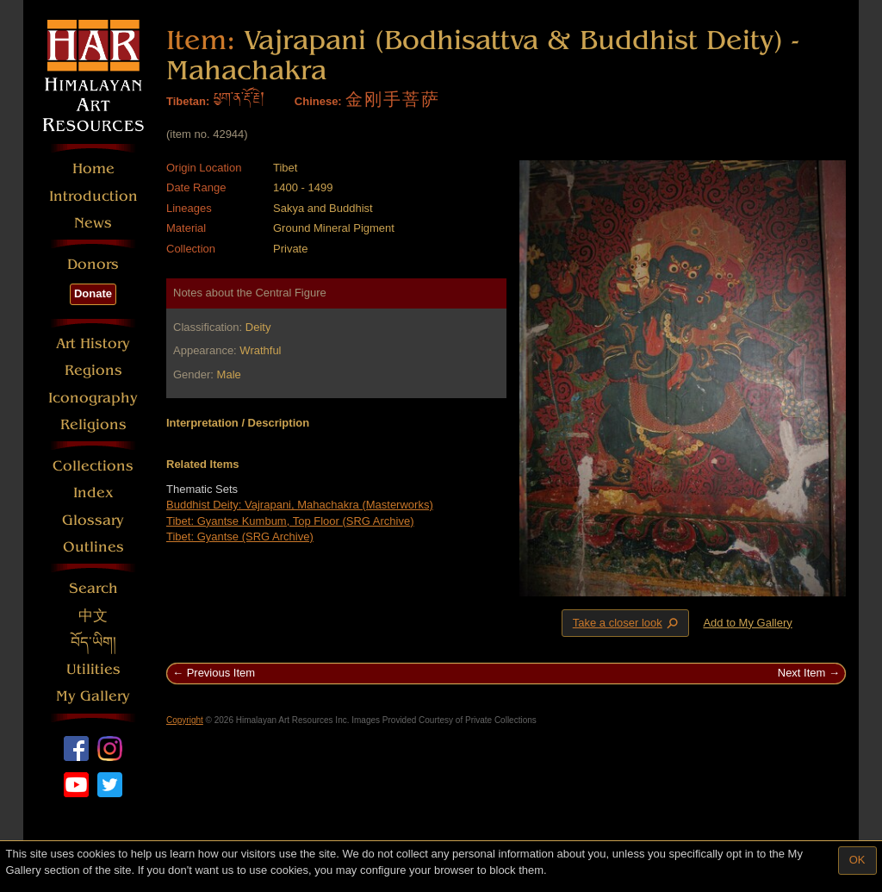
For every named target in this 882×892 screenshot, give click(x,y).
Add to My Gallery (747, 622)
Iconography (93, 398)
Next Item (802, 672)
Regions (93, 370)
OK (857, 859)
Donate (93, 293)
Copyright (184, 720)
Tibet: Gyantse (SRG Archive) (240, 536)
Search (93, 588)
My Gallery (93, 696)
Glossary (93, 520)
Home (93, 168)
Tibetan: (187, 101)
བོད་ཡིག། (93, 642)
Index (93, 492)
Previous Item (221, 672)
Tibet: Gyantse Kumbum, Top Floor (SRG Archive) (290, 521)
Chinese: (318, 101)
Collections (93, 466)
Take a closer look (627, 622)
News (93, 223)
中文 (93, 616)
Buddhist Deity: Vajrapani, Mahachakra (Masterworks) (299, 504)
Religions (93, 424)
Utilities (93, 669)
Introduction (93, 196)
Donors (93, 264)
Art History (93, 343)
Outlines (93, 547)
